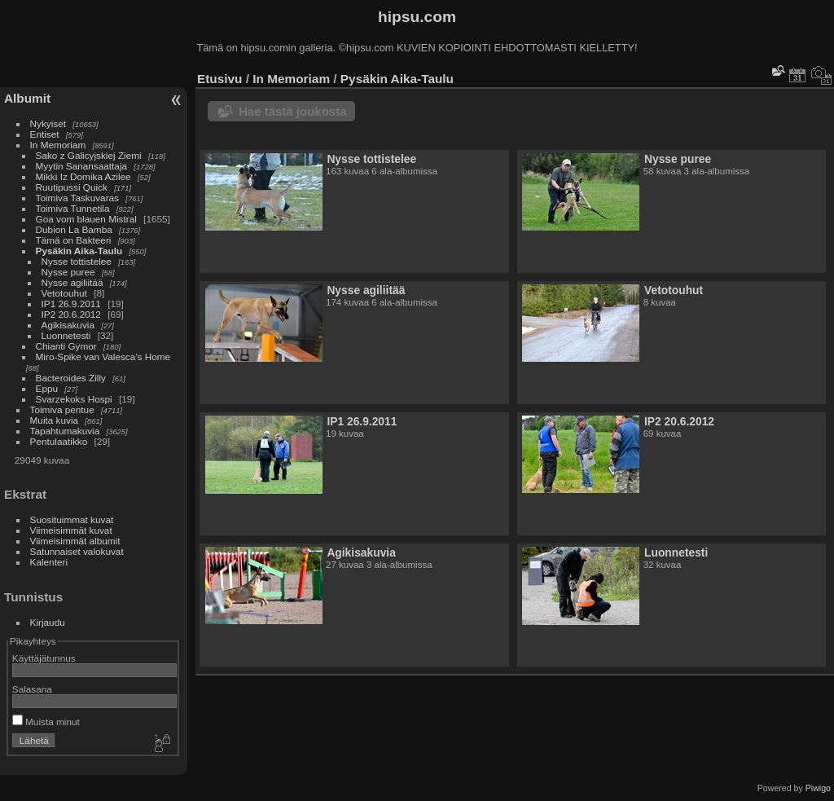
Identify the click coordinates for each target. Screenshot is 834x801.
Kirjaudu (47, 622)
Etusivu (219, 79)
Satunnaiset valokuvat (77, 551)
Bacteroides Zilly (71, 377)
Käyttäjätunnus (44, 658)
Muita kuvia (54, 420)
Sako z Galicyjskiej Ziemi (89, 155)
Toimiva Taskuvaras (77, 197)
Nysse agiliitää (72, 282)
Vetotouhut (64, 293)
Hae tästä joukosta (293, 111)
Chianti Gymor (66, 346)
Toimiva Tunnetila (73, 208)
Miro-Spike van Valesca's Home (103, 356)
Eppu (47, 388)
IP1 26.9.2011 (71, 303)
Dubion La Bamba (74, 229)
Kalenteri (49, 562)
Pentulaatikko (59, 441)
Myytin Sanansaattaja (82, 166)
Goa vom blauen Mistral (86, 218)
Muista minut (46, 721)
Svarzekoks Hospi (74, 399)
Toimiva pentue (62, 409)
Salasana (32, 689)
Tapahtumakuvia (65, 430)
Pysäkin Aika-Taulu (79, 250)
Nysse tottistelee (77, 261)
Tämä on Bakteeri (74, 240)
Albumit (27, 98)
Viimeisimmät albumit (75, 540)
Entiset (44, 134)
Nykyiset (48, 123)
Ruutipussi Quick (72, 187)
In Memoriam (58, 144)
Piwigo (818, 788)
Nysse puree (68, 271)
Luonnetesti (66, 335)
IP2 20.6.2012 (71, 314)
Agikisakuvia (68, 324)
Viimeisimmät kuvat (71, 530)
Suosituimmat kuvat (72, 519)
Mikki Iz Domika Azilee (83, 176)
